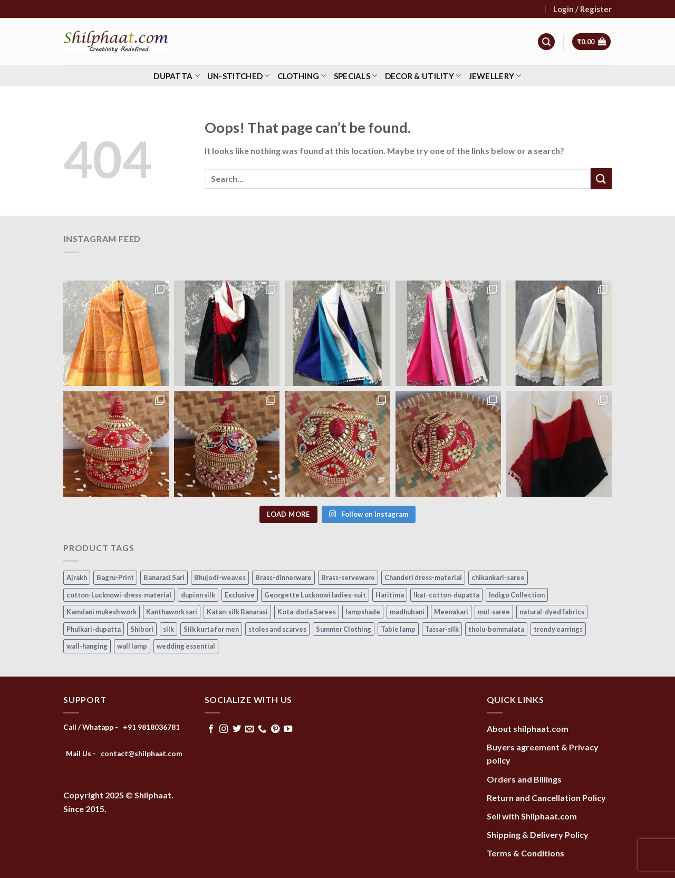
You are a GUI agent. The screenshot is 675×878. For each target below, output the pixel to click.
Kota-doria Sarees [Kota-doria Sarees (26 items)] (306, 611)
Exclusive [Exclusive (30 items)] (240, 595)
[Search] (546, 42)
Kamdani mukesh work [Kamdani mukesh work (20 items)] (101, 611)
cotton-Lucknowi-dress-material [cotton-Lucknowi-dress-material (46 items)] (118, 595)
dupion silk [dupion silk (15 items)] (198, 595)
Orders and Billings (524, 779)
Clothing (301, 76)
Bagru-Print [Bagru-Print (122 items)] (115, 577)
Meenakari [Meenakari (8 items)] (451, 611)
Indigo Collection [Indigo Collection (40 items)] (517, 595)
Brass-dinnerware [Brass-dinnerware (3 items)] (283, 577)
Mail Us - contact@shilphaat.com (124, 753)
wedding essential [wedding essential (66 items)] (186, 646)
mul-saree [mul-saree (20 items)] (494, 611)
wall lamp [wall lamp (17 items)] (132, 646)
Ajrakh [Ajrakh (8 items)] (76, 577)
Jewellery (495, 76)
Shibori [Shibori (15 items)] (141, 629)
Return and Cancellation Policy (546, 798)
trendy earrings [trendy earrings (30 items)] (558, 629)
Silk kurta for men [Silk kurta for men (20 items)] (211, 629)
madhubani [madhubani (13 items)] (407, 611)
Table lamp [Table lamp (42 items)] (398, 629)
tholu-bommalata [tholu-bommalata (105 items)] (496, 629)
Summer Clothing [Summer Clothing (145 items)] (343, 629)
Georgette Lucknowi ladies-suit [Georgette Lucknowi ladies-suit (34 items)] (315, 595)
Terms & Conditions (525, 853)
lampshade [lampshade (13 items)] (362, 611)
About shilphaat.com (527, 728)
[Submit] (601, 178)
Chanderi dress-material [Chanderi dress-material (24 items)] (423, 577)
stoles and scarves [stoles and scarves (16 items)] (277, 629)
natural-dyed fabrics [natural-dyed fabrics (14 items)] (551, 611)
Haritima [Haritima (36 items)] (389, 595)
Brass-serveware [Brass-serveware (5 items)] (348, 577)
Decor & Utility (423, 76)
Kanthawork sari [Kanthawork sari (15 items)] (171, 611)
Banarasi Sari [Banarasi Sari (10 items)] (164, 577)
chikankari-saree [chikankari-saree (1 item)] (498, 577)
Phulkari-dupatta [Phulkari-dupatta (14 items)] (93, 629)
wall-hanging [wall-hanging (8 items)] (87, 646)
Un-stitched (238, 76)
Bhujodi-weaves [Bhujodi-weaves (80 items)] (220, 577)
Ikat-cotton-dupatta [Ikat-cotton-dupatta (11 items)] (446, 595)
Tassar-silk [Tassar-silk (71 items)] (442, 629)
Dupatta (176, 76)
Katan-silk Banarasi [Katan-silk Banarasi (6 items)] (237, 611)
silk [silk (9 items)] (168, 629)
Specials (356, 76)
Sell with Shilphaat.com (532, 816)
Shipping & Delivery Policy (538, 834)
